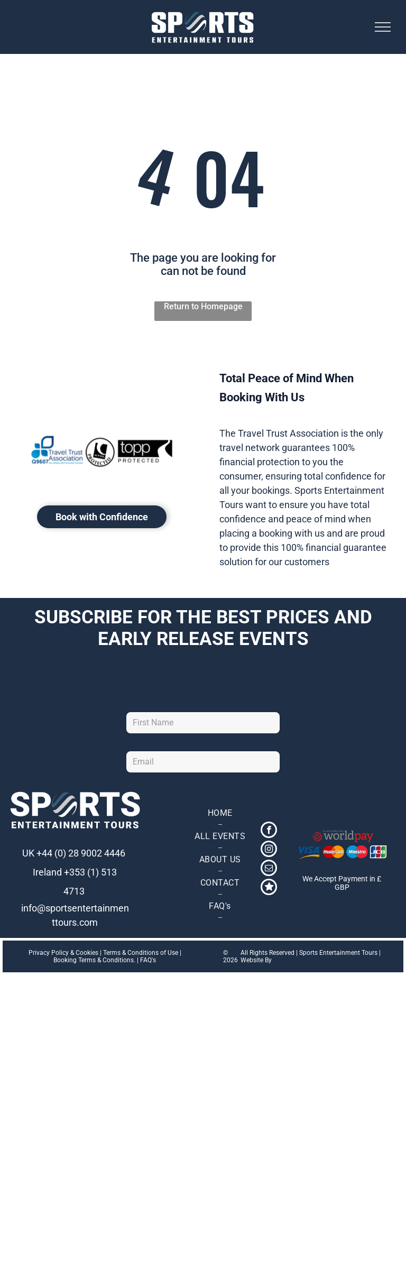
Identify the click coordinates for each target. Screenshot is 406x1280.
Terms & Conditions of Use (140, 952)
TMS (279, 960)
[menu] (382, 27)
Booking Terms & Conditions (93, 960)
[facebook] (269, 831)
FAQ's (148, 960)
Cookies (87, 952)
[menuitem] (220, 813)
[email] (269, 869)
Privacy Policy (49, 952)
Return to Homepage (203, 306)
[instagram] (269, 850)
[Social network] (269, 888)
